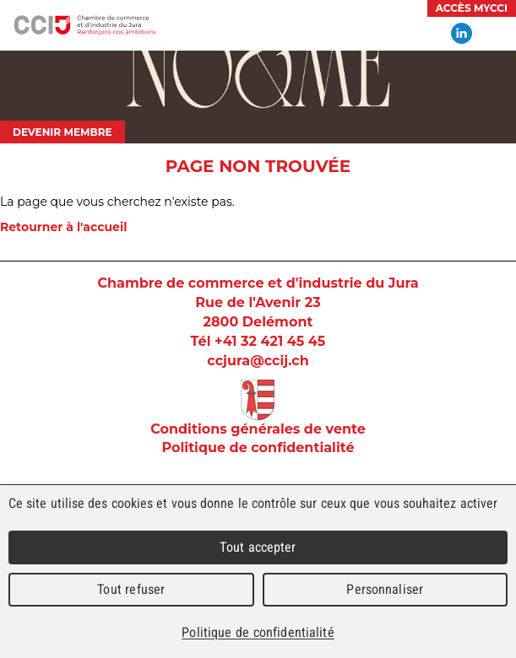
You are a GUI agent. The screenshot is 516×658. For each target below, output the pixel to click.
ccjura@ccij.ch (257, 361)
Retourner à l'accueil (63, 227)
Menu (495, 34)
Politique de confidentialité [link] (258, 632)
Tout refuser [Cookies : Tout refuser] (131, 589)
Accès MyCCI (472, 8)
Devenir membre (62, 132)
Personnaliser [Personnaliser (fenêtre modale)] (384, 589)
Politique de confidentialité (257, 448)
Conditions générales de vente (258, 429)
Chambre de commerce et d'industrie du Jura (84, 25)
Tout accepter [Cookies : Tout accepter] (258, 547)
